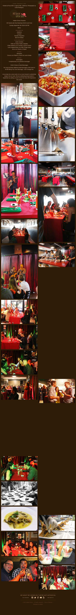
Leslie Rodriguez (19, 7)
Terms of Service (48, 602)
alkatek (41, 604)
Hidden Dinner (29, 602)
